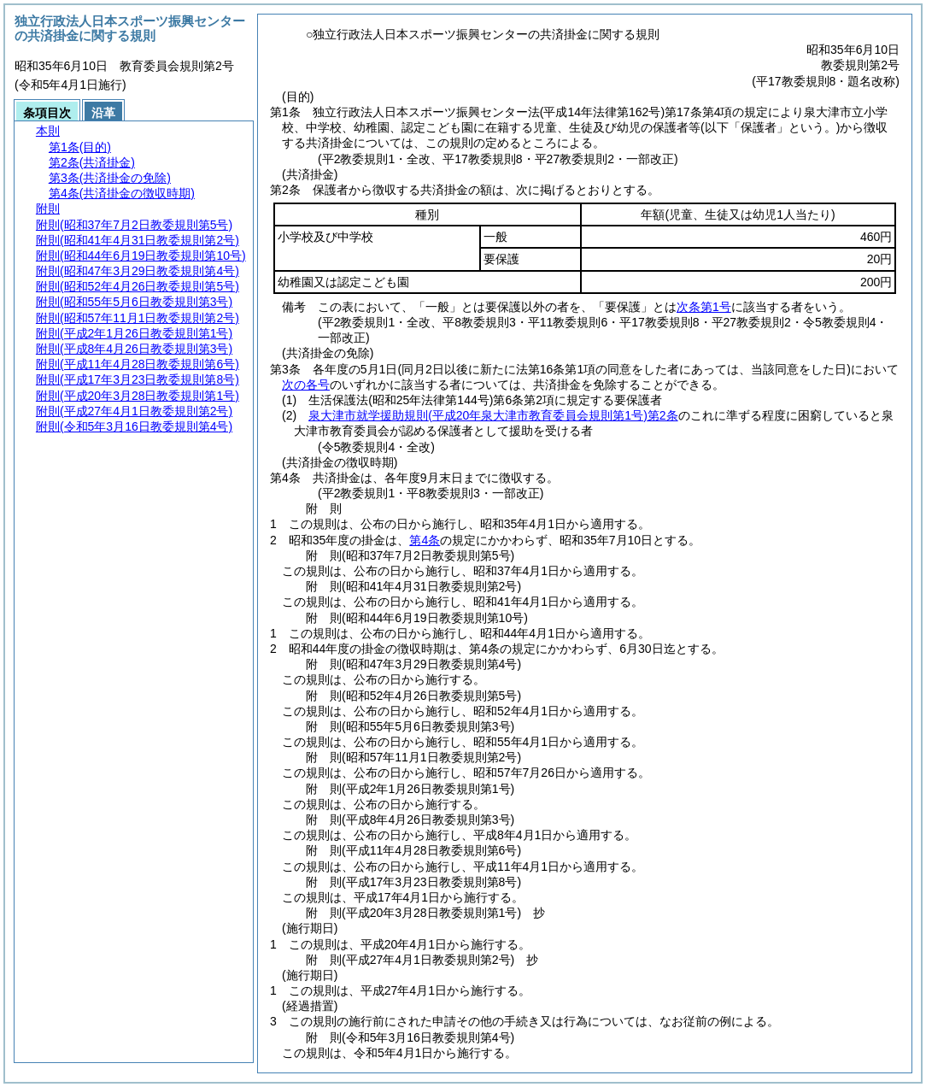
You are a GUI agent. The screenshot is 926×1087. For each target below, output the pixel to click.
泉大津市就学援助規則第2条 (492, 415)
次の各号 (306, 384)
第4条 (424, 540)
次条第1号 (704, 307)
